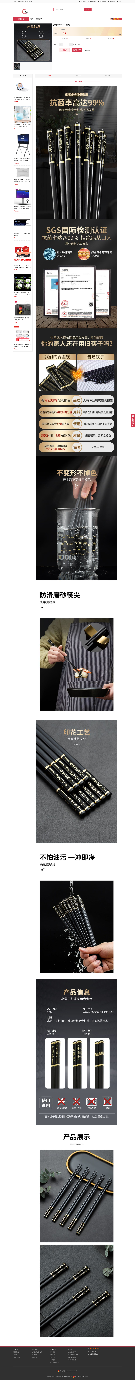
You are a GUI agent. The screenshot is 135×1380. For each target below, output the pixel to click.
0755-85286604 (95, 1349)
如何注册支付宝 (54, 1362)
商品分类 (39, 19)
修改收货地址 (72, 1357)
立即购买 (64, 50)
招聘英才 (16, 1354)
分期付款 (52, 1352)
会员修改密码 (72, 1352)
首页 (31, 19)
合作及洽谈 (16, 1357)
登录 (30, 1)
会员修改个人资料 (73, 1354)
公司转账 (52, 1360)
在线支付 (52, 1357)
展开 (133, 420)
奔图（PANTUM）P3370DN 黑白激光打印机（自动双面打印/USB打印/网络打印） (22, 182)
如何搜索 (34, 1357)
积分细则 (34, 1354)
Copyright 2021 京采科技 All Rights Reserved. (59, 1376)
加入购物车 (77, 50)
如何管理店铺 (72, 1360)
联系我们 (16, 1352)
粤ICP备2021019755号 (80, 1376)
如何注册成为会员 (37, 1352)
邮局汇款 (52, 1354)
